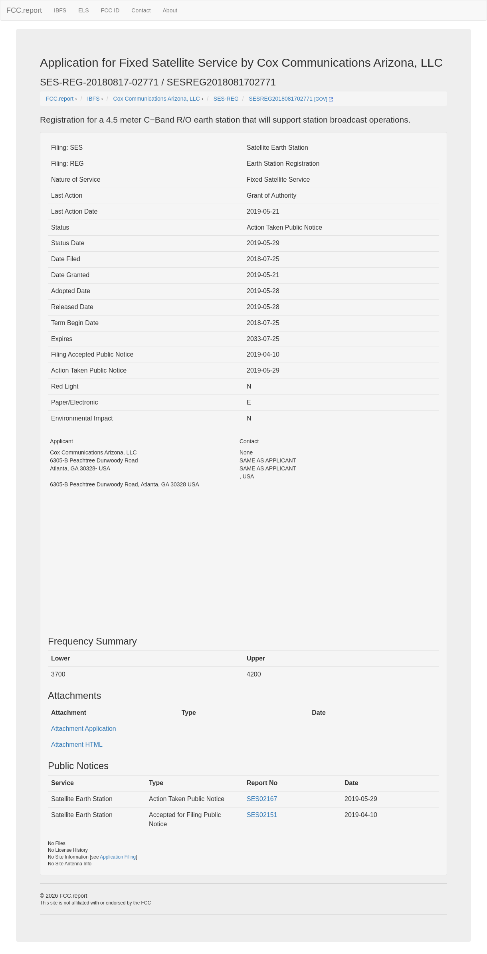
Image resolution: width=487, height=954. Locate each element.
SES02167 (262, 798)
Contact (140, 10)
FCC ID (110, 10)
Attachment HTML (77, 744)
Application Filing (118, 857)
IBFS (60, 10)
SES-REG (226, 98)
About (170, 10)
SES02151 (262, 814)
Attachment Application (83, 728)
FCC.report (24, 10)
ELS (83, 10)
